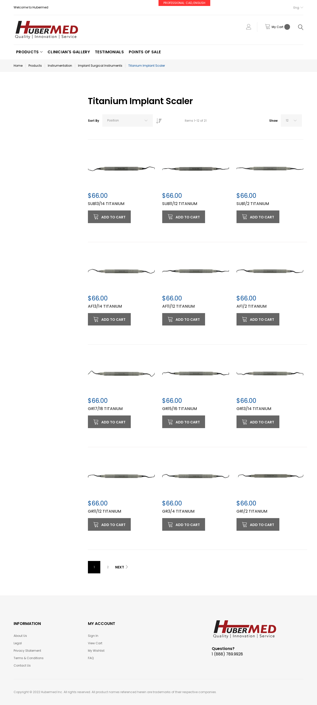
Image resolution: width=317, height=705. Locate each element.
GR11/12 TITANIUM (104, 511)
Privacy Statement (27, 650)
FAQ (91, 658)
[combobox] (127, 120)
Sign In (93, 636)
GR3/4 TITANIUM (178, 511)
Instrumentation (60, 65)
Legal (18, 643)
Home (18, 65)
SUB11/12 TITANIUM (179, 203)
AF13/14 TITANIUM (105, 306)
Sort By (93, 120)
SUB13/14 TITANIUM (106, 203)
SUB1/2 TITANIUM (253, 203)
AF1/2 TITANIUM (251, 306)
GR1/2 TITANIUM (252, 511)
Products (35, 65)
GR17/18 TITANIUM (105, 408)
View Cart (95, 643)
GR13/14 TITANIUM (254, 408)
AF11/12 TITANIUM (178, 306)
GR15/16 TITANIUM (179, 408)
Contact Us (22, 665)
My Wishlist (96, 650)
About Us (20, 636)
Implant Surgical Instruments (100, 65)
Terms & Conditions (29, 658)
